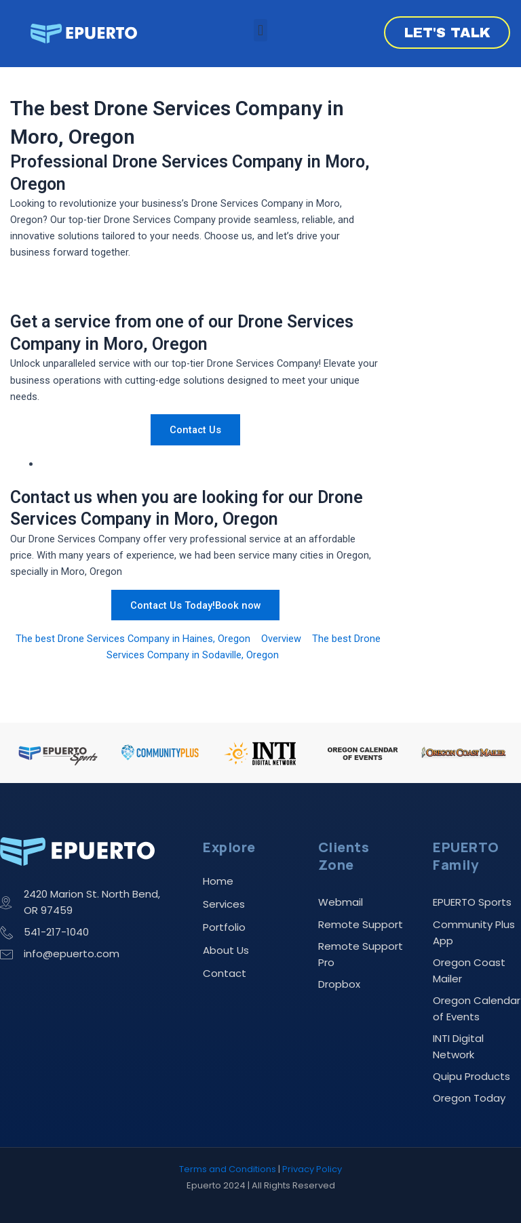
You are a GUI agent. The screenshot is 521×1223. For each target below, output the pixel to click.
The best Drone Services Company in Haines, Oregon (133, 639)
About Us (226, 950)
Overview (281, 639)
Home (218, 881)
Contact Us (195, 430)
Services (224, 904)
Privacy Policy (312, 1169)
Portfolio (224, 927)
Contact (224, 973)
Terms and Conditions (227, 1169)
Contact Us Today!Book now (195, 605)
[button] (260, 30)
